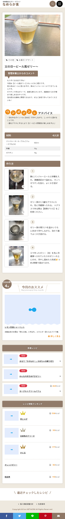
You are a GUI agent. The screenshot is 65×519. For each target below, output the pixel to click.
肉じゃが (12, 416)
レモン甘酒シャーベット (32, 310)
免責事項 (40, 504)
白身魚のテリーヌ (12, 433)
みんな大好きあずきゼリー (11, 374)
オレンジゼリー (11, 465)
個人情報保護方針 (25, 504)
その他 (10, 60)
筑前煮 (7, 477)
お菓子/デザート (25, 60)
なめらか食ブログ (20, 3)
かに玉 (12, 449)
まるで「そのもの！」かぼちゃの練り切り (11, 359)
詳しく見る (54, 336)
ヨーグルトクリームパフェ (11, 389)
